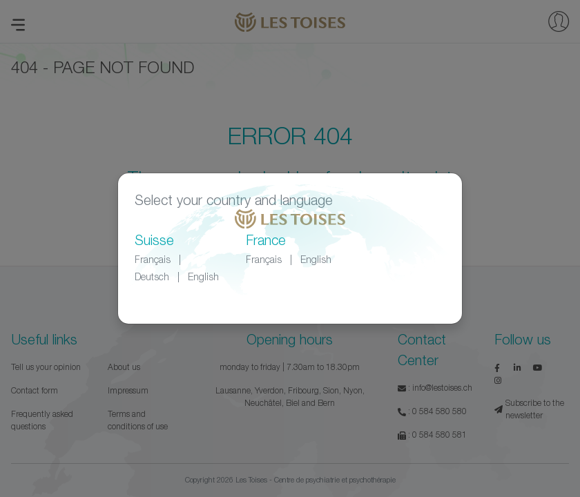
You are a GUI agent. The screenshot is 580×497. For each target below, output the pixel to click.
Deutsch (152, 276)
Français (153, 259)
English (203, 276)
